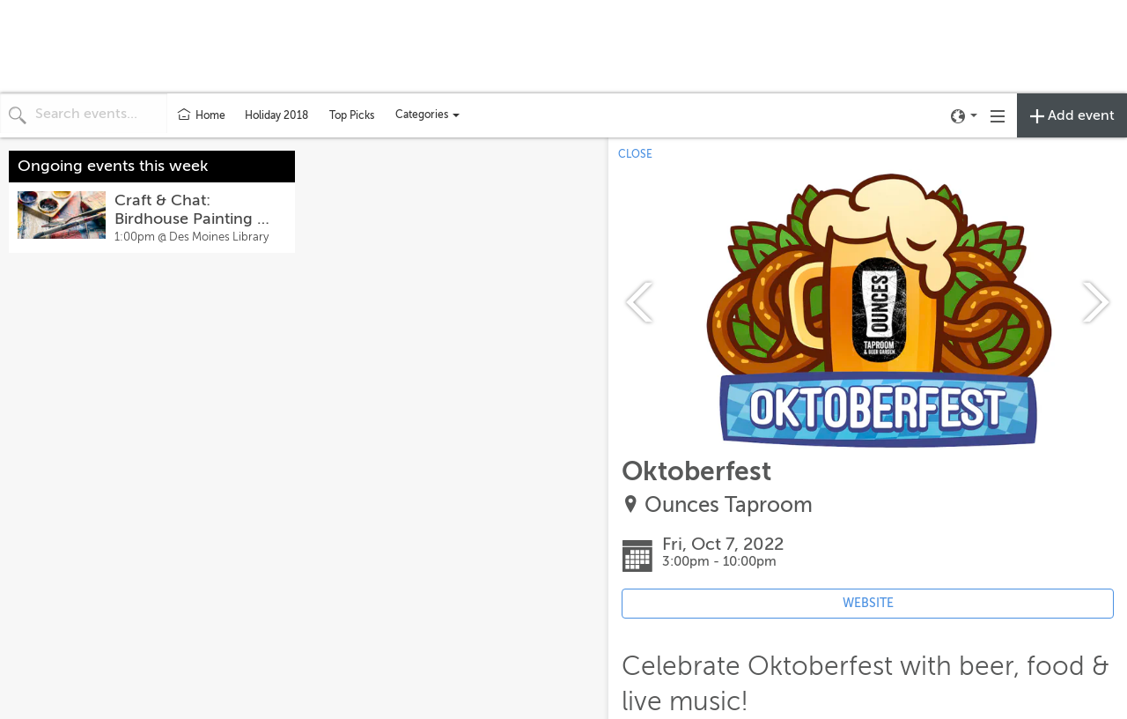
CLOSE (635, 154)
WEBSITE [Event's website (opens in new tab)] (868, 603)
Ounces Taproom (729, 505)
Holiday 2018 (276, 115)
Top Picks (351, 115)
